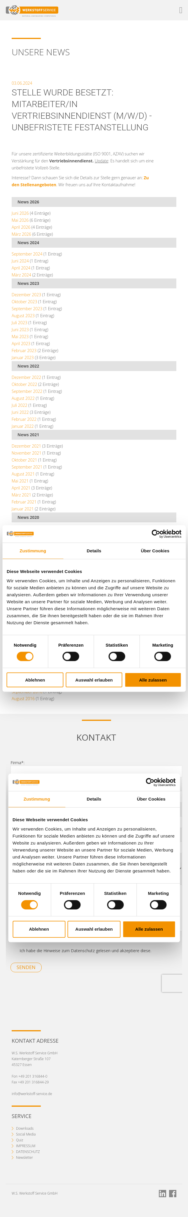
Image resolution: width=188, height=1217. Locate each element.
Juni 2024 (20, 261)
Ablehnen (35, 679)
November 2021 (26, 453)
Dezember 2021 (26, 446)
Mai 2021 (20, 481)
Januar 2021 (23, 509)
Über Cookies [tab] (155, 550)
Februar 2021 (24, 502)
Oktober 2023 (24, 301)
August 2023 (23, 315)
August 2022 (23, 398)
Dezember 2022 (26, 377)
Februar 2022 (24, 419)
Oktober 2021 (24, 460)
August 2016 (23, 698)
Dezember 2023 (26, 294)
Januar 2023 (23, 357)
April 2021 (21, 488)
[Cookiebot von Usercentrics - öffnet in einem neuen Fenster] (155, 534)
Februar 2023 (24, 350)
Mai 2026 (20, 220)
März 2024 (21, 275)
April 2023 (21, 343)
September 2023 (27, 308)
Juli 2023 (19, 322)
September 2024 (27, 254)
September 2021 (27, 467)
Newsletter (24, 1157)
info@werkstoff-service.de (32, 1093)
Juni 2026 (20, 213)
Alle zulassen (153, 679)
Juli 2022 (19, 405)
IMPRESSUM (25, 1145)
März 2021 (21, 495)
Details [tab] (94, 550)
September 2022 (27, 391)
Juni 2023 (20, 329)
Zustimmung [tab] (33, 550)
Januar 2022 (23, 426)
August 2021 (23, 474)
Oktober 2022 (24, 384)
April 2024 (21, 268)
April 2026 (21, 227)
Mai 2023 (20, 336)
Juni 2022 (20, 412)
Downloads (25, 1128)
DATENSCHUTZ (28, 1151)
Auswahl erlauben (94, 679)
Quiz (19, 1140)
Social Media (26, 1134)
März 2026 (21, 234)
